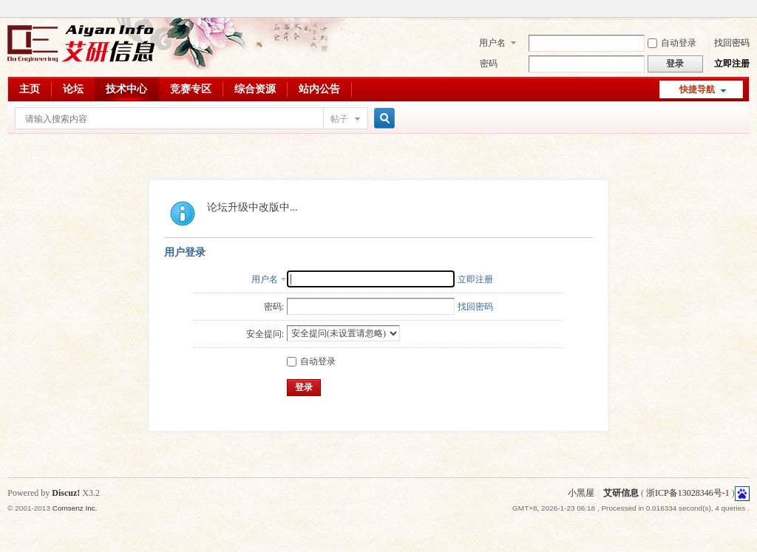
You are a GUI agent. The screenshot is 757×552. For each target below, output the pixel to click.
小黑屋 (581, 493)
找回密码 (732, 43)
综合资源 (255, 89)
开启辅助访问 (746, 10)
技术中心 (126, 89)
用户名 (492, 43)
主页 (29, 89)
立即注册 (732, 63)
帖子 (339, 119)
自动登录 (672, 43)
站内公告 (319, 89)
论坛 (73, 89)
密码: (274, 306)
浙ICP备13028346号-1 (688, 493)
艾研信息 (621, 493)
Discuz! (66, 493)
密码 (489, 63)
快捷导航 (697, 89)
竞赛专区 (190, 89)
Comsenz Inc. (75, 508)
